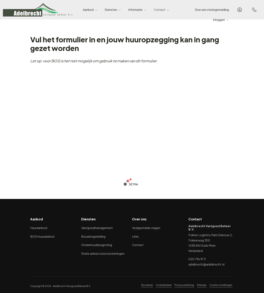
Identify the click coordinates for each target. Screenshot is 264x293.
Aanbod (90, 10)
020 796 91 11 (197, 259)
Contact (161, 10)
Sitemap (201, 284)
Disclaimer (147, 284)
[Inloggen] (239, 10)
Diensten (113, 10)
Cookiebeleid (164, 284)
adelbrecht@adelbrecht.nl (206, 264)
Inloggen (221, 20)
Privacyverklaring (184, 284)
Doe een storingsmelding (212, 10)
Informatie (137, 10)
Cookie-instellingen (220, 284)
